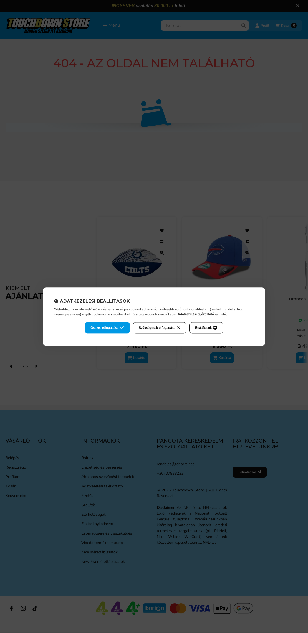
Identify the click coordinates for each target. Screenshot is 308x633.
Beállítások (206, 328)
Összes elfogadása (107, 328)
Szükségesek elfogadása (160, 328)
